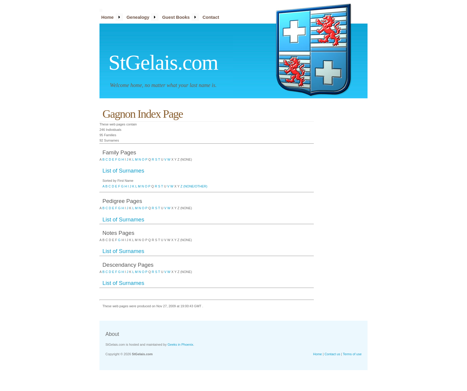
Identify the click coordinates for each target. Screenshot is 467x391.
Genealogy (138, 17)
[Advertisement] (344, 195)
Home (107, 17)
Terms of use (352, 354)
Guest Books (176, 17)
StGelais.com (163, 63)
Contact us (332, 354)
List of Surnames (123, 170)
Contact (211, 17)
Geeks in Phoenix (180, 344)
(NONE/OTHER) (195, 186)
